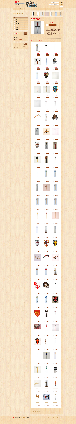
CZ (60, 0)
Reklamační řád (16, 37)
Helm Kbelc (55, 65)
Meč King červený (46, 51)
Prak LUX (46, 135)
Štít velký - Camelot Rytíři (55, 93)
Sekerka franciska (37, 374)
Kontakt (57, 8)
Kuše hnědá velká (37, 121)
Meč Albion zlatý (37, 79)
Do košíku (53, 25)
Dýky (22, 13)
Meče (16, 19)
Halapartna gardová (37, 93)
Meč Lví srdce (46, 388)
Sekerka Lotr (37, 402)
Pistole (37, 388)
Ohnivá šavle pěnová (55, 388)
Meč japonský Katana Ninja (46, 65)
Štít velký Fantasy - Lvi (46, 79)
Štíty (16, 25)
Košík (61, 2)
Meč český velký (46, 107)
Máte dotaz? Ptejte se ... (35, 411)
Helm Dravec (55, 374)
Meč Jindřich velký (55, 107)
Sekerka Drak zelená (46, 374)
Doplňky (17, 29)
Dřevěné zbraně (18, 8)
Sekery (17, 21)
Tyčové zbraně (18, 23)
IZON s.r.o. (24, 417)
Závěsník (37, 65)
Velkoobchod (48, 8)
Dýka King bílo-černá (37, 135)
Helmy (17, 27)
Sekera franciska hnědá (55, 135)
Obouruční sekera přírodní (46, 93)
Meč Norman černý (37, 51)
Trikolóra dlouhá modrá (55, 79)
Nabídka (28, 8)
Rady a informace (38, 8)
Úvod (17, 13)
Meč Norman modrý (37, 107)
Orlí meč (55, 51)
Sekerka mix (46, 402)
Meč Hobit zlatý (55, 402)
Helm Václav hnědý (55, 121)
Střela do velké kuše (46, 121)
